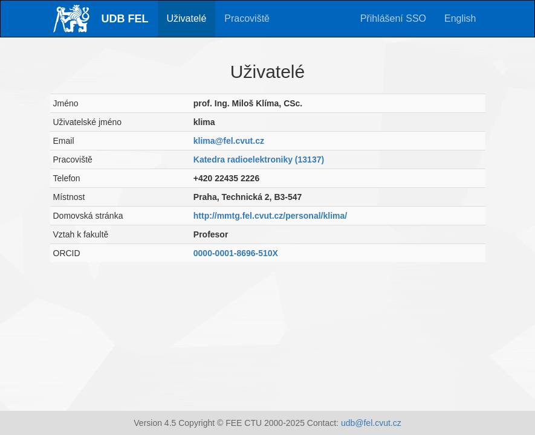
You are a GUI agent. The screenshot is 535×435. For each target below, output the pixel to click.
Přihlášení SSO (393, 18)
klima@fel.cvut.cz (228, 141)
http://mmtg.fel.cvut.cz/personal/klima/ (270, 216)
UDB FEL (125, 19)
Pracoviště (247, 18)
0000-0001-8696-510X (235, 253)
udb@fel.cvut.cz (371, 423)
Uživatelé (187, 18)
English (460, 18)
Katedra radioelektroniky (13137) (258, 159)
